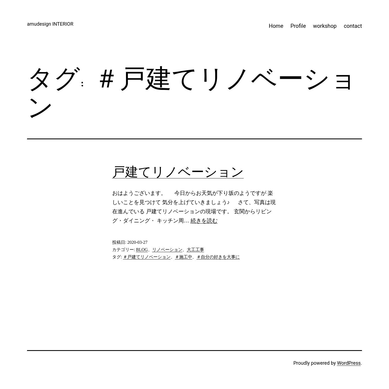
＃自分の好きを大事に (218, 257)
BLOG (142, 249)
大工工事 (195, 249)
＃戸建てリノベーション (147, 257)
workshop (325, 26)
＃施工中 (183, 257)
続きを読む (204, 221)
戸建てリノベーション (178, 172)
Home (276, 26)
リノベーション (167, 249)
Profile (298, 26)
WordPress (349, 363)
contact (353, 26)
